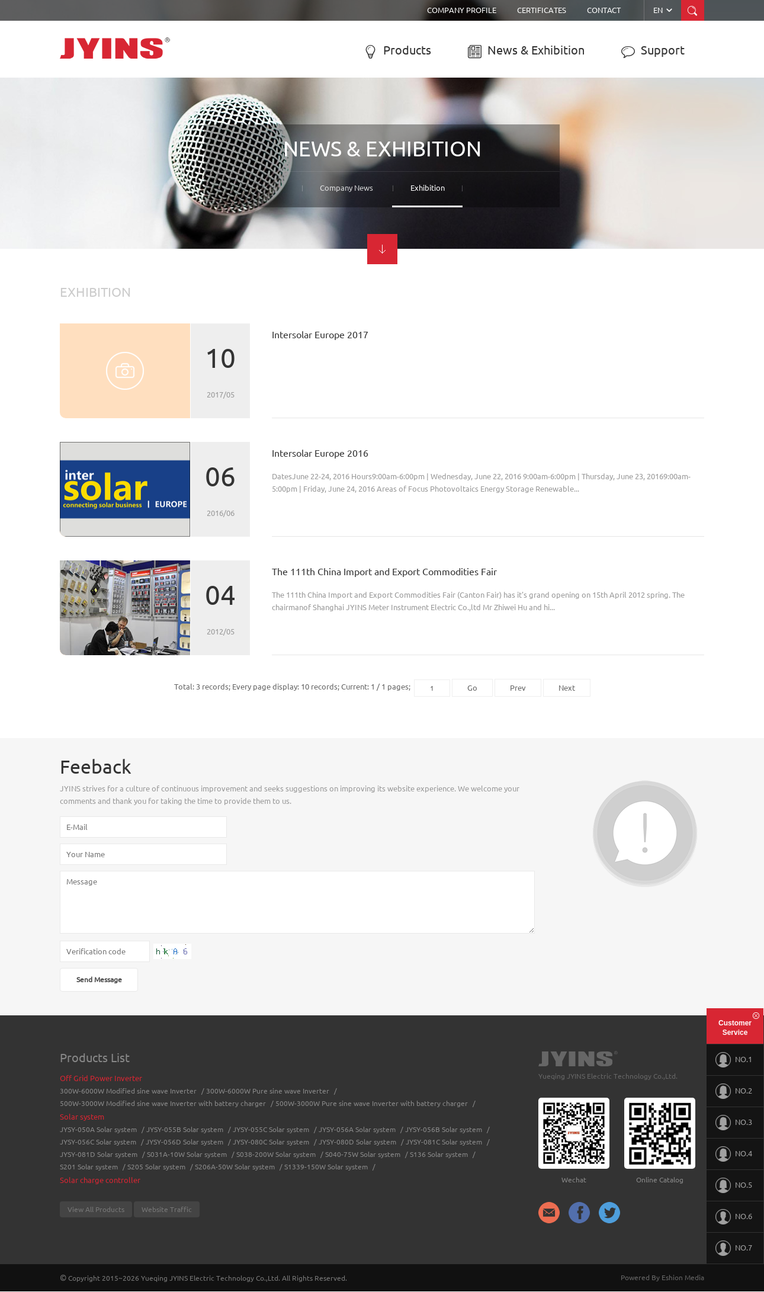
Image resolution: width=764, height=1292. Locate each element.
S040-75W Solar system (362, 1154)
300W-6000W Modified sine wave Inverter (128, 1091)
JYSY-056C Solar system (98, 1142)
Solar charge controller (100, 1180)
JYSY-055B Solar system (184, 1129)
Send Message (99, 979)
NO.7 (733, 1248)
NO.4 (733, 1154)
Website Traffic (167, 1209)
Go (472, 688)
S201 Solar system (89, 1167)
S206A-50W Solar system (235, 1167)
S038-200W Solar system (276, 1154)
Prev (518, 688)
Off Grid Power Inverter (101, 1078)
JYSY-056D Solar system (184, 1142)
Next (566, 688)
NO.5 (733, 1185)
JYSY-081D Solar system (98, 1154)
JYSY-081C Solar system (444, 1142)
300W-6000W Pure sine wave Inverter (267, 1091)
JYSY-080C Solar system (271, 1142)
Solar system (82, 1117)
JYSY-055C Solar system (271, 1129)
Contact (604, 10)
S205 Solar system (156, 1167)
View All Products (96, 1209)
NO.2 (733, 1091)
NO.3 (733, 1122)
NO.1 (733, 1059)
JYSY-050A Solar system (98, 1129)
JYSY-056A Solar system (357, 1129)
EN (663, 10)
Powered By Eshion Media (662, 1277)
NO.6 (733, 1216)
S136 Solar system (439, 1154)
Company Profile (461, 10)
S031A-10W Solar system (187, 1154)
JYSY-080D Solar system (357, 1142)
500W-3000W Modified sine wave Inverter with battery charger (163, 1103)
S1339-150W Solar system (326, 1167)
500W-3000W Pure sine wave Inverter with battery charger (371, 1103)
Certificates (541, 10)
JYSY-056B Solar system (443, 1129)
